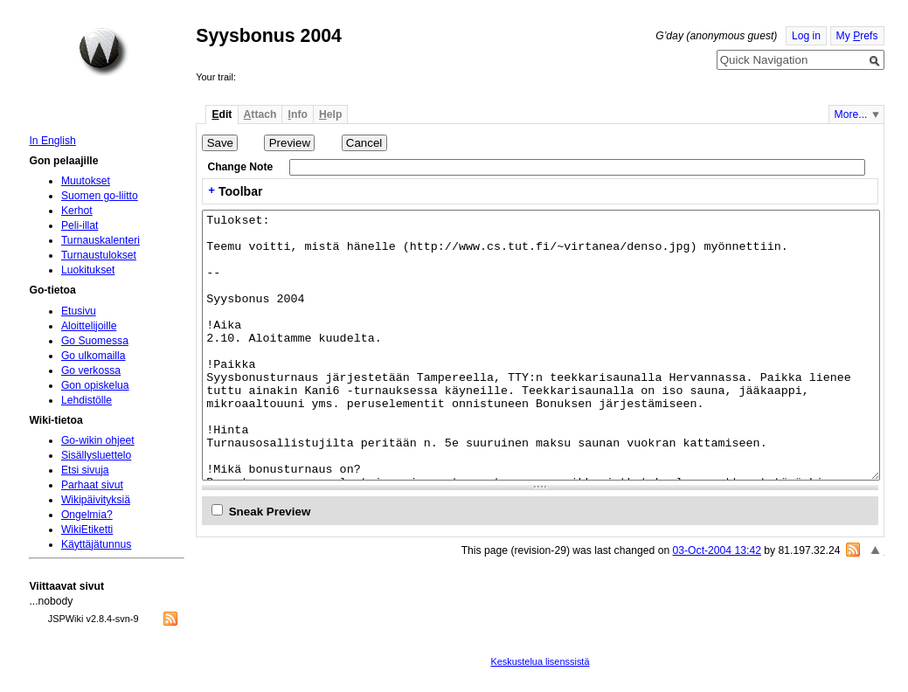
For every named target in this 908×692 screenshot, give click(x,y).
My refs (857, 36)
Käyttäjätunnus (96, 544)
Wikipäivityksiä (95, 500)
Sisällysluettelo (96, 455)
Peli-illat (80, 225)
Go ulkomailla (93, 355)
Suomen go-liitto (99, 196)
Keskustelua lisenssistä (539, 661)
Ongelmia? (87, 515)
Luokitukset (88, 270)
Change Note (240, 167)
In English (52, 141)
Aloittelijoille (89, 326)
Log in (806, 36)
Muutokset (85, 181)
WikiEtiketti (87, 529)
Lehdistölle (86, 400)
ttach (260, 114)
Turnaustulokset (98, 255)
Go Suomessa (94, 341)
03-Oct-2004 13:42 (717, 550)
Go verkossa (91, 370)
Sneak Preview (270, 511)
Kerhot (77, 210)
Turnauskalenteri (100, 240)
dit (221, 114)
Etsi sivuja (85, 470)
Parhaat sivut (92, 485)
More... (851, 114)
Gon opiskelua (95, 385)
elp (330, 114)
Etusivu (78, 311)
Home (103, 52)
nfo (298, 114)
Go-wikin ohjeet (98, 440)
